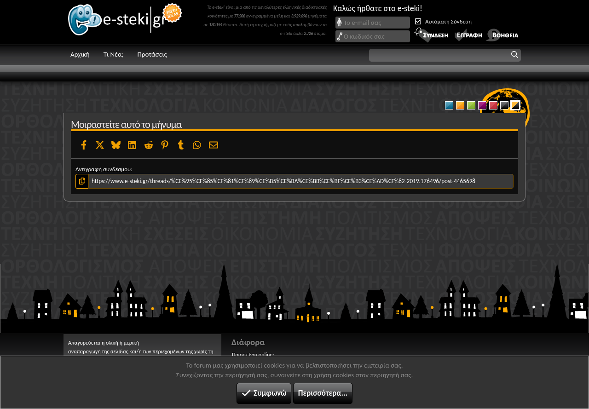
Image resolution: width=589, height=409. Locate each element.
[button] (444, 55)
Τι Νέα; (114, 54)
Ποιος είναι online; (253, 354)
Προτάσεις (152, 54)
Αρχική (80, 54)
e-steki (125, 22)
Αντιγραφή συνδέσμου (103, 169)
